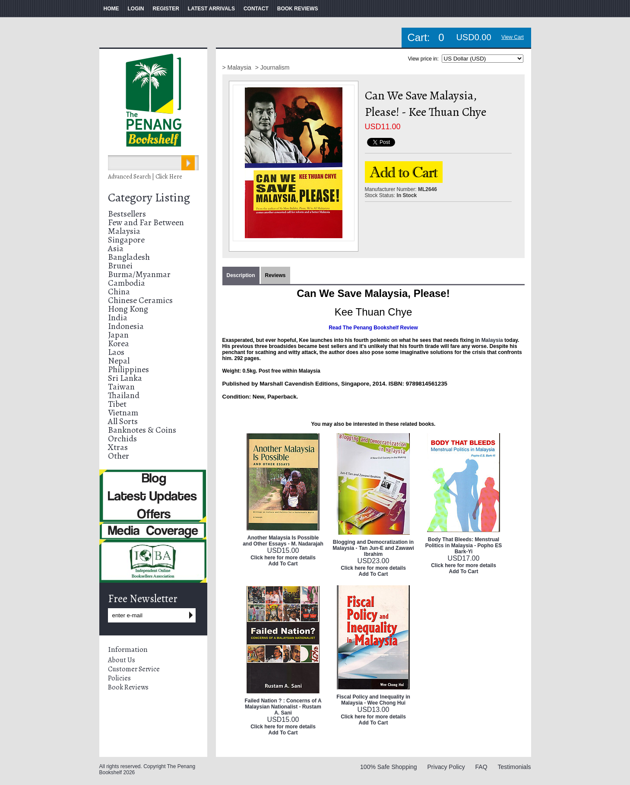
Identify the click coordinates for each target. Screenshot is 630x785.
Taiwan (121, 386)
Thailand (123, 395)
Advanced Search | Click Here (145, 176)
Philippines (128, 369)
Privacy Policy (446, 766)
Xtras (118, 447)
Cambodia (126, 283)
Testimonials (514, 766)
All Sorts (123, 421)
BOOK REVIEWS (297, 9)
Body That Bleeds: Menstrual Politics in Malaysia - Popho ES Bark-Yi (463, 545)
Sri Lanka (125, 378)
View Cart (512, 37)
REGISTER (166, 9)
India (117, 317)
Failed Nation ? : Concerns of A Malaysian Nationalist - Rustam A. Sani (282, 707)
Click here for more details (283, 558)
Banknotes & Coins (142, 430)
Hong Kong (128, 309)
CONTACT (256, 9)
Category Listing (149, 197)
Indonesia (126, 326)
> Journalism (272, 67)
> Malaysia (237, 67)
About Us (121, 660)
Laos (116, 352)
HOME (111, 9)
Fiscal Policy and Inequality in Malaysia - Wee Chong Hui (373, 700)
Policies (119, 678)
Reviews (275, 275)
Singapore (126, 240)
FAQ (481, 766)
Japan (118, 335)
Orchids (122, 438)
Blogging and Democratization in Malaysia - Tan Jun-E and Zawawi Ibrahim (373, 548)
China (119, 291)
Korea (118, 343)
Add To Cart (283, 564)
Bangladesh (129, 257)
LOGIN (136, 9)
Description (241, 275)
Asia (115, 248)
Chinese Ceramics (140, 300)
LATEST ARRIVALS (211, 9)
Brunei (120, 265)
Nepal (119, 361)
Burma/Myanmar (139, 274)
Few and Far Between (146, 222)
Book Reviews (128, 687)
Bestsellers (127, 214)
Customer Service (134, 669)
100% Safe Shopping (388, 766)
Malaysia (124, 231)
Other (118, 456)
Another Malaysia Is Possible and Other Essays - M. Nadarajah (283, 541)
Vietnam (123, 412)
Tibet (117, 404)
